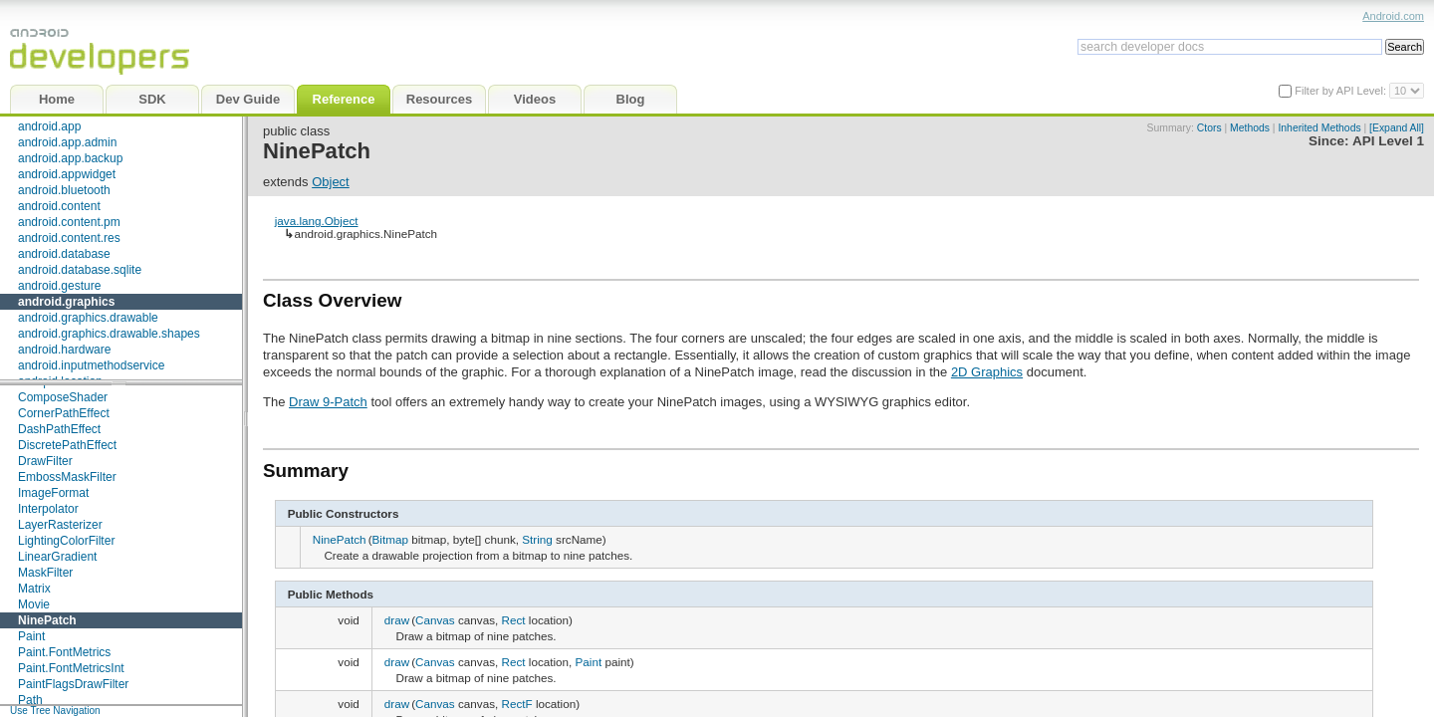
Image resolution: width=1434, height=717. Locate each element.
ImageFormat (53, 493)
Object (331, 181)
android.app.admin (67, 142)
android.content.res (69, 238)
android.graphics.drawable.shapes (109, 334)
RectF (516, 703)
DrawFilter (45, 461)
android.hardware (64, 350)
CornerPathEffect (64, 413)
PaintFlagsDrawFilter (73, 684)
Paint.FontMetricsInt (71, 668)
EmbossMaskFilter (67, 477)
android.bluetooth (64, 190)
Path (30, 700)
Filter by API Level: (1342, 91)
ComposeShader (63, 397)
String (537, 539)
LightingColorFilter (66, 541)
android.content (59, 206)
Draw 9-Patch (328, 401)
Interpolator (48, 509)
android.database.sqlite (79, 270)
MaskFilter (45, 573)
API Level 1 (1388, 140)
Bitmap (390, 539)
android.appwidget (67, 174)
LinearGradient (57, 557)
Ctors (1209, 127)
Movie (34, 604)
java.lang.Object (316, 220)
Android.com (1393, 16)
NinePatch (47, 620)
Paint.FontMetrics (64, 652)
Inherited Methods (1319, 127)
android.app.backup (70, 158)
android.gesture (59, 286)
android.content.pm (69, 222)
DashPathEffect (59, 429)
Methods (1250, 127)
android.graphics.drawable (88, 318)
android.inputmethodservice (91, 365)
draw (396, 619)
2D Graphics (987, 371)
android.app (49, 126)
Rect (513, 619)
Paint (31, 636)
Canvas (435, 619)
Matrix (34, 589)
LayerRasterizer (60, 525)
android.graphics (66, 302)
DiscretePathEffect (67, 445)
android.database (64, 254)
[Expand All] (1396, 127)
